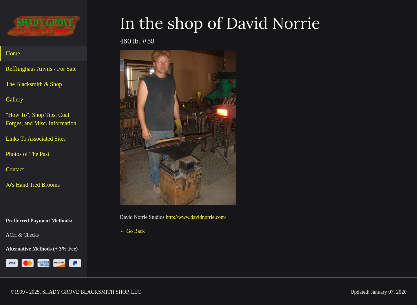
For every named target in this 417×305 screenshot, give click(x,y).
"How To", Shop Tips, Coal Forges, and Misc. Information (41, 119)
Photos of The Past (27, 154)
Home (13, 53)
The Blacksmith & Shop (34, 84)
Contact (15, 169)
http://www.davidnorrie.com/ (196, 217)
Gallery (14, 99)
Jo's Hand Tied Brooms (33, 184)
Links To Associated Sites (36, 138)
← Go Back (132, 231)
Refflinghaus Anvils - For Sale (41, 69)
